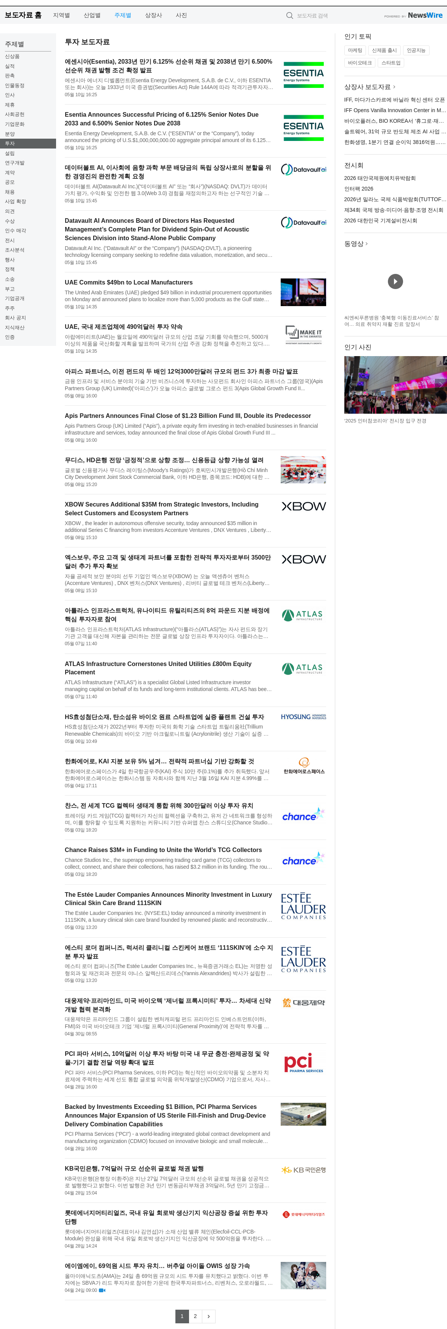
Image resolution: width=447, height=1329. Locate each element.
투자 (10, 143)
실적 (10, 66)
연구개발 (15, 163)
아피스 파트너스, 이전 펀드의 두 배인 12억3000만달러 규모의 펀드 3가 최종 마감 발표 (181, 371)
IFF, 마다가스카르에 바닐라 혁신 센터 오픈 (394, 100)
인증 (10, 337)
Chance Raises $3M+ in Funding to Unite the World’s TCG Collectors (163, 850)
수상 (10, 221)
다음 (441, 385)
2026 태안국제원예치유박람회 (380, 178)
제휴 (10, 105)
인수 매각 (15, 230)
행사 (10, 260)
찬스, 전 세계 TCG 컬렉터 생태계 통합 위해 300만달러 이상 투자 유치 (159, 805)
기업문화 (15, 124)
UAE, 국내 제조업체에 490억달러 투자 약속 (124, 327)
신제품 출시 (384, 50)
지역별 (61, 15)
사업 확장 (15, 201)
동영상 (354, 243)
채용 (10, 192)
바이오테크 (360, 63)
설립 (10, 153)
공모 (10, 182)
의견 (10, 211)
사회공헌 (15, 114)
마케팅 (355, 50)
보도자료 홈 (23, 15)
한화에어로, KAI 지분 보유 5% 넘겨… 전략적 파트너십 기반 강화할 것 (159, 761)
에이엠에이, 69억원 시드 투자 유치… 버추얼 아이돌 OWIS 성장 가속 (157, 1266)
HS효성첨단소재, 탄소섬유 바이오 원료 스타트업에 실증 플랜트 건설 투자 (164, 717)
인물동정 (15, 85)
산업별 (92, 15)
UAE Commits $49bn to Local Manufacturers (129, 282)
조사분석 (15, 250)
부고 (10, 289)
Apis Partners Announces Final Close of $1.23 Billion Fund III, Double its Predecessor (188, 416)
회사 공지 (15, 318)
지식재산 (15, 327)
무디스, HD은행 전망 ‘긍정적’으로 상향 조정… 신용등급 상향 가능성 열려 (164, 460)
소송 (10, 279)
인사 (10, 95)
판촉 (10, 75)
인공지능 (416, 50)
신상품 (12, 56)
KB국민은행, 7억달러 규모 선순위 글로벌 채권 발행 (134, 1168)
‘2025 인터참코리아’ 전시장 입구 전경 (385, 421)
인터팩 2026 (359, 189)
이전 (350, 385)
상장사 (153, 15)
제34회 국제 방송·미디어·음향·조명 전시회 (394, 210)
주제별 (122, 15)
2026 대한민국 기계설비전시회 (380, 220)
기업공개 (15, 298)
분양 (10, 134)
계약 (10, 172)
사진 (181, 15)
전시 (10, 240)
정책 (10, 269)
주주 (10, 308)
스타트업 (390, 63)
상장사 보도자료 (367, 87)
